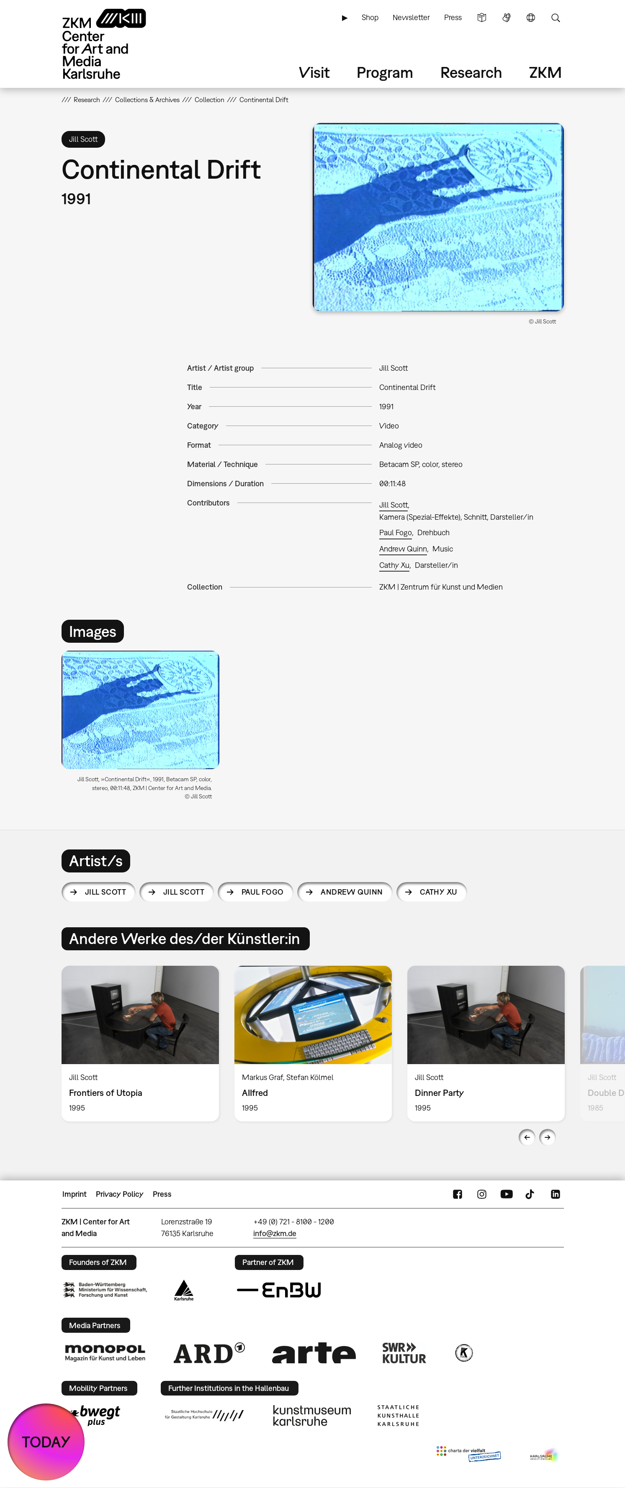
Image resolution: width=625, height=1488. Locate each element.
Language (530, 18)
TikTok (530, 1194)
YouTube (506, 1194)
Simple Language (481, 18)
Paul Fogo (395, 532)
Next (547, 1137)
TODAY (46, 1442)
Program (385, 72)
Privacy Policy (120, 1194)
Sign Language (506, 18)
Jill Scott (393, 504)
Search (555, 18)
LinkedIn (555, 1194)
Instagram (481, 1194)
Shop (370, 17)
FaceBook (457, 1194)
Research (471, 72)
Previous (527, 1137)
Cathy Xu (394, 565)
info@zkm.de (274, 1233)
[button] (438, 217)
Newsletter (411, 17)
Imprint (74, 1194)
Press (453, 17)
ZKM (545, 72)
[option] (144, 729)
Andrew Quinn (403, 548)
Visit (314, 72)
